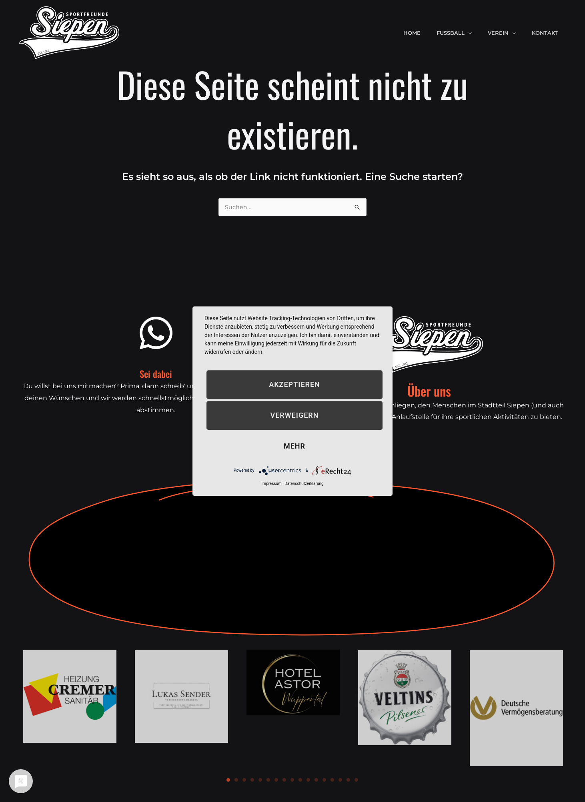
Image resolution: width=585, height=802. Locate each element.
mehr (294, 446)
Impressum (271, 483)
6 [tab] (268, 780)
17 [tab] (357, 780)
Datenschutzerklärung (303, 483)
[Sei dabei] (156, 333)
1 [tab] (228, 780)
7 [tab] (276, 780)
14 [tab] (333, 780)
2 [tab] (236, 780)
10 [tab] (301, 780)
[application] (482, 33)
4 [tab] (252, 780)
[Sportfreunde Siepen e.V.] (69, 32)
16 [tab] (349, 780)
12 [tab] (317, 780)
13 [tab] (325, 780)
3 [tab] (244, 780)
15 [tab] (341, 780)
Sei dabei (156, 372)
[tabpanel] (70, 696)
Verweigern (294, 415)
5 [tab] (260, 780)
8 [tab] (284, 780)
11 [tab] (309, 780)
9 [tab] (292, 780)
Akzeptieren (294, 384)
